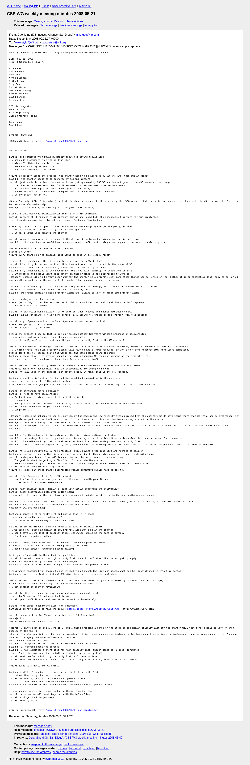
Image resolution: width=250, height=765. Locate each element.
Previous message (71, 25)
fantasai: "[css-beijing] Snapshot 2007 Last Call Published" (76, 733)
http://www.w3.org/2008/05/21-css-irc (63, 141)
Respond (59, 21)
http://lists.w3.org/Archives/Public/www (93, 609)
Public (45, 6)
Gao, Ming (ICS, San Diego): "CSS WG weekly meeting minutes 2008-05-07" (76, 737)
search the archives (65, 752)
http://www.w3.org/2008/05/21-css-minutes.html (69, 710)
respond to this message (46, 744)
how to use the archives (36, 752)
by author (103, 748)
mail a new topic (74, 744)
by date (62, 748)
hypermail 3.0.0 (54, 758)
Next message (48, 25)
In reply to (90, 25)
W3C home (14, 6)
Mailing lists (31, 6)
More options (75, 21)
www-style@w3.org (64, 6)
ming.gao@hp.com (87, 34)
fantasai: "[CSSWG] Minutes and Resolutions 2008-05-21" (70, 729)
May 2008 (85, 6)
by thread (75, 748)
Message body (43, 21)
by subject (89, 748)
